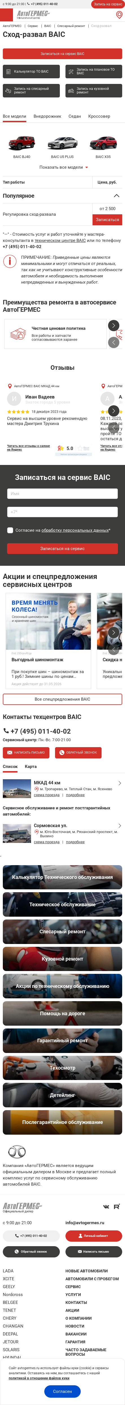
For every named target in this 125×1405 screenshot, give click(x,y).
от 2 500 (107, 208)
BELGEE (10, 1302)
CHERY (9, 1318)
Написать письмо (29, 752)
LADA (8, 1270)
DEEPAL (10, 1334)
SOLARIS (11, 1349)
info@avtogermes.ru (84, 1222)
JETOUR (10, 1341)
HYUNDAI (12, 1357)
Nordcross (13, 1294)
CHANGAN (13, 1326)
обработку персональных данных (75, 530)
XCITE (8, 1278)
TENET (9, 1310)
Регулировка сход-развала (29, 214)
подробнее (75, 795)
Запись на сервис (108, 4)
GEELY (9, 1286)
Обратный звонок (81, 752)
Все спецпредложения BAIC (62, 699)
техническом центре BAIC (60, 240)
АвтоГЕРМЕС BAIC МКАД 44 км (36, 386)
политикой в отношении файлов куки (39, 1378)
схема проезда (47, 795)
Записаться (107, 219)
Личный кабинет (96, 1236)
